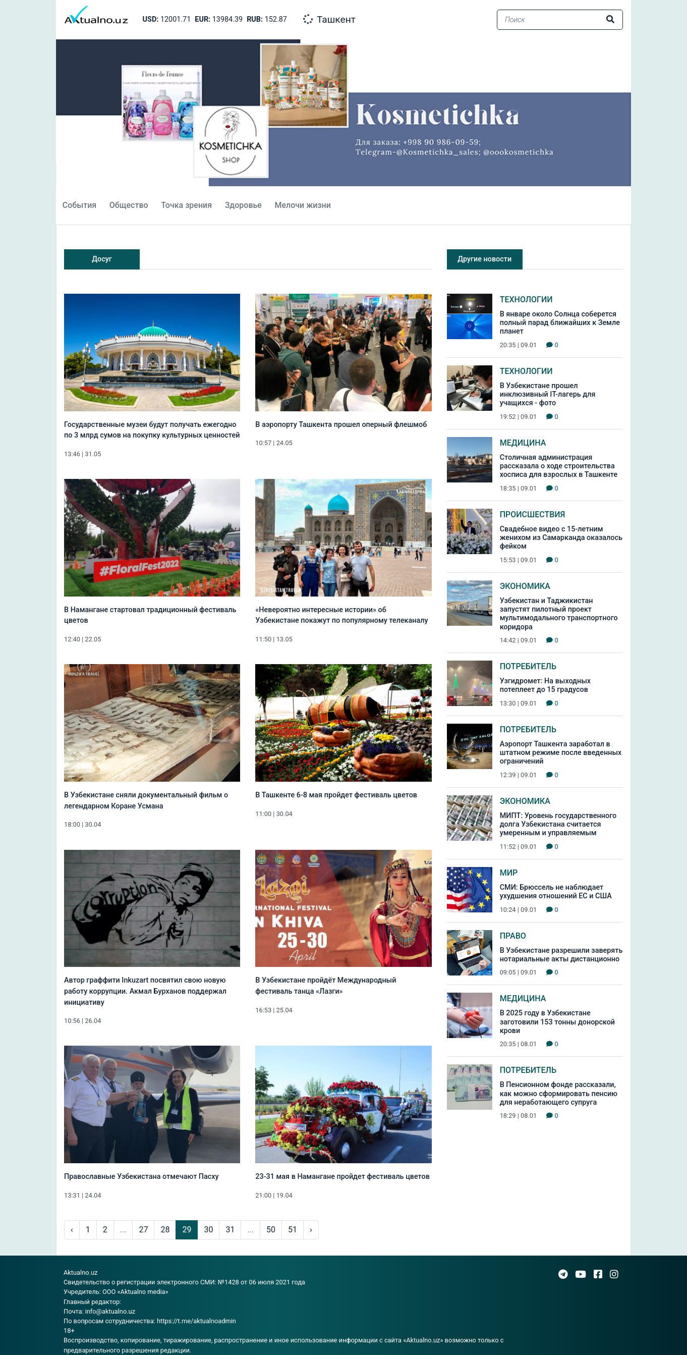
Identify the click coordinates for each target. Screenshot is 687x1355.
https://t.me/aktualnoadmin (196, 1321)
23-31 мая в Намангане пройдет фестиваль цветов (342, 1176)
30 (208, 1229)
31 (230, 1229)
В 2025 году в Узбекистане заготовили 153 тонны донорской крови (557, 1022)
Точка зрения (186, 205)
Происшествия (532, 514)
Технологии (526, 299)
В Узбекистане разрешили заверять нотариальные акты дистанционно (561, 954)
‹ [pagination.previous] (72, 1229)
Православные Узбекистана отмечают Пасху (141, 1176)
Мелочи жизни (302, 205)
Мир (509, 873)
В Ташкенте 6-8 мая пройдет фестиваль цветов (336, 795)
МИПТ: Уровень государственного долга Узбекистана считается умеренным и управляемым (558, 824)
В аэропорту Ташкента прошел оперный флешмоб (341, 424)
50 (270, 1229)
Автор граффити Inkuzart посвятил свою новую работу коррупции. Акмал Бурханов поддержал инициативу (145, 991)
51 (292, 1229)
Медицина (523, 443)
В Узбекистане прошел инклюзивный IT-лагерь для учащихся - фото (548, 395)
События (79, 205)
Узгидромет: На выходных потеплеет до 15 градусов (545, 685)
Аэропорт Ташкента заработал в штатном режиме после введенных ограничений (561, 753)
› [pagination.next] (311, 1229)
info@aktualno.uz (110, 1311)
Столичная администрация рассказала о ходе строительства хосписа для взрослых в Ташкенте (559, 466)
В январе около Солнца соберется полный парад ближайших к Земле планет (560, 323)
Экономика (525, 586)
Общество (128, 205)
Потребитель (528, 666)
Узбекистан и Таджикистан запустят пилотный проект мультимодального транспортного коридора (559, 614)
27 (143, 1229)
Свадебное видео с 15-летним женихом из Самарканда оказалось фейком (561, 538)
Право (513, 936)
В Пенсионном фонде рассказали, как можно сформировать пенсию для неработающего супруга (558, 1093)
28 (164, 1229)
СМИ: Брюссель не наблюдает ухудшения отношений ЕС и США (556, 891)
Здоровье (243, 205)
